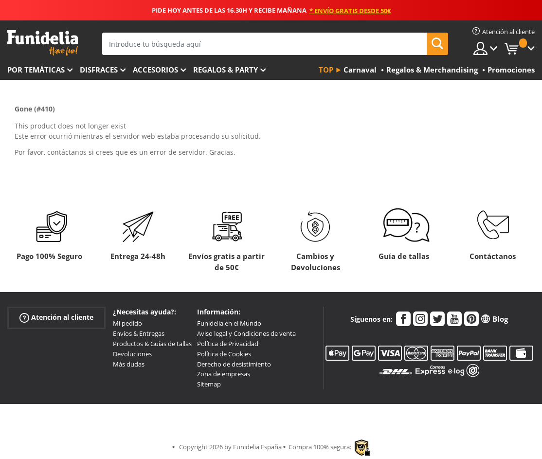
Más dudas (129, 364)
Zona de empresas (223, 373)
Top (326, 69)
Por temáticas (36, 69)
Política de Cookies (224, 353)
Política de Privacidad (227, 343)
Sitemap (209, 384)
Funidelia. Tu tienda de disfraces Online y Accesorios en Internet (42, 43)
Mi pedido (127, 323)
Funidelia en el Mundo (229, 323)
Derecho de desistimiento (234, 364)
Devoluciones (132, 353)
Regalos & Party (225, 69)
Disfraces (99, 69)
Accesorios (155, 69)
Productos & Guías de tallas (152, 343)
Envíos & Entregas (138, 333)
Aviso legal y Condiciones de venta (246, 333)
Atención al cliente (56, 317)
